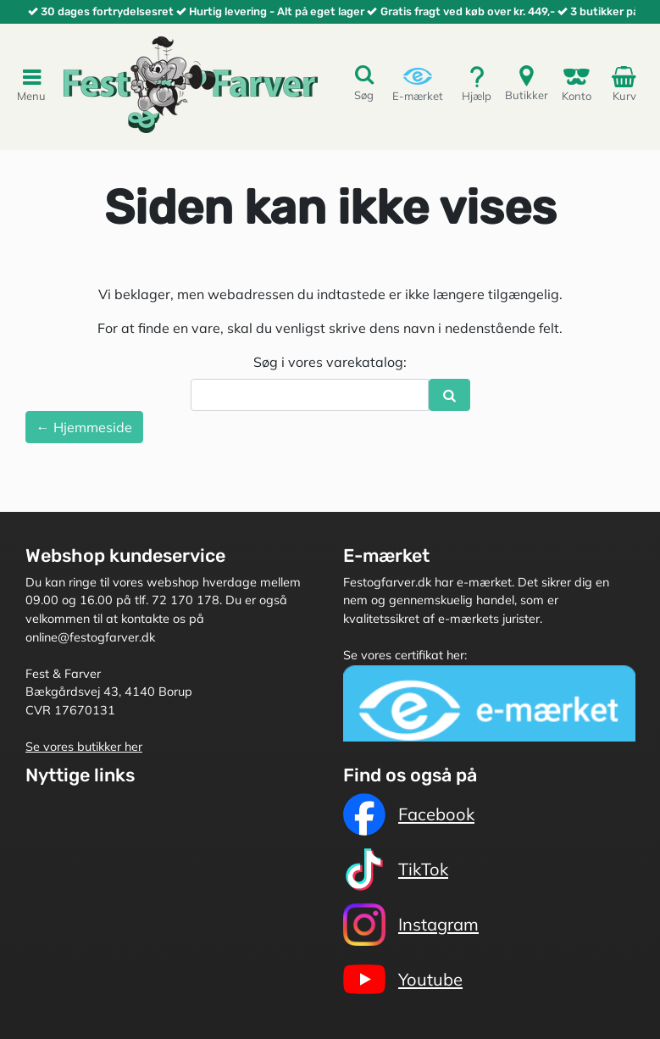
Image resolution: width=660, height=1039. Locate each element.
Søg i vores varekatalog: (330, 361)
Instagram (411, 924)
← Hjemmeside (84, 427)
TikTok (395, 869)
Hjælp (476, 83)
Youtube (403, 979)
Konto (576, 83)
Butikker (526, 83)
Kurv (627, 83)
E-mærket (417, 83)
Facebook (408, 814)
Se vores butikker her (83, 746)
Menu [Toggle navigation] (31, 84)
